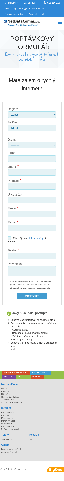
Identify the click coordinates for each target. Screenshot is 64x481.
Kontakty (5, 391)
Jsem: (12, 139)
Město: (12, 208)
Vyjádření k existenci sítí (11, 402)
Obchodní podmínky (10, 397)
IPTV (31, 439)
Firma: (12, 153)
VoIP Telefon (6, 439)
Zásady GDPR (7, 400)
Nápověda (5, 394)
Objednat (32, 296)
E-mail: (12, 222)
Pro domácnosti (8, 412)
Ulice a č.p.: (15, 194)
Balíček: (13, 122)
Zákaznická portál (9, 452)
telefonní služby (35, 238)
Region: (13, 109)
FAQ (7, 8)
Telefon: (13, 250)
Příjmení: (14, 180)
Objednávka (6, 424)
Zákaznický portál (36, 14)
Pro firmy (5, 415)
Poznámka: (15, 263)
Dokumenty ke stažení (11, 449)
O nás (4, 389)
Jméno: (12, 166)
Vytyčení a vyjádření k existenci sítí (29, 8)
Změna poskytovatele (14, 14)
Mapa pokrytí (29, 3)
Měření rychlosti (12, 3)
